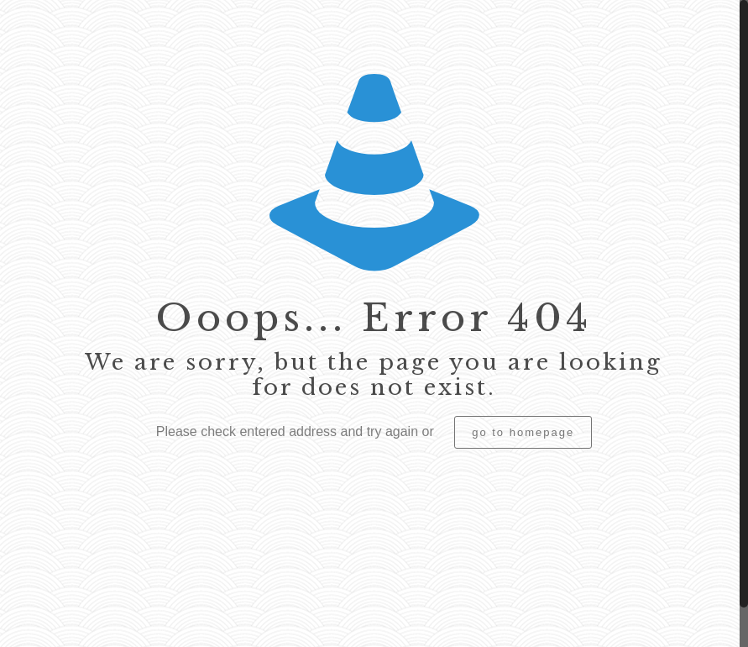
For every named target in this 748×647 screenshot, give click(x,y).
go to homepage (523, 432)
